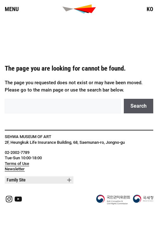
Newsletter (15, 169)
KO (150, 9)
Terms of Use (17, 163)
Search (138, 106)
